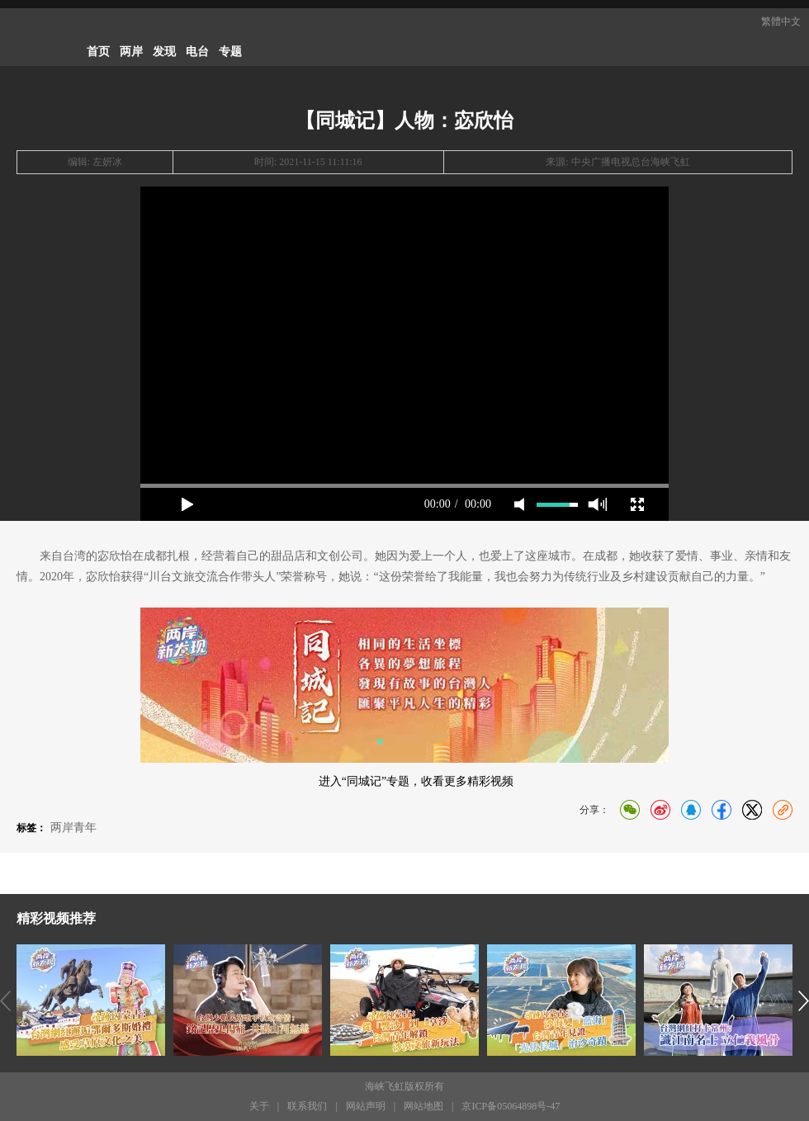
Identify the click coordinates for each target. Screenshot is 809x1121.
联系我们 (307, 1106)
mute (519, 504)
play (187, 504)
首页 (98, 51)
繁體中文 (781, 21)
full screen (637, 504)
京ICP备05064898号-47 (510, 1106)
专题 (230, 51)
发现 (164, 51)
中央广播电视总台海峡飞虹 (630, 162)
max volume (597, 504)
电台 (197, 51)
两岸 (131, 51)
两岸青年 (73, 827)
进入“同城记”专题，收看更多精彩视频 (416, 781)
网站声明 (366, 1106)
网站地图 (423, 1106)
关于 (259, 1106)
